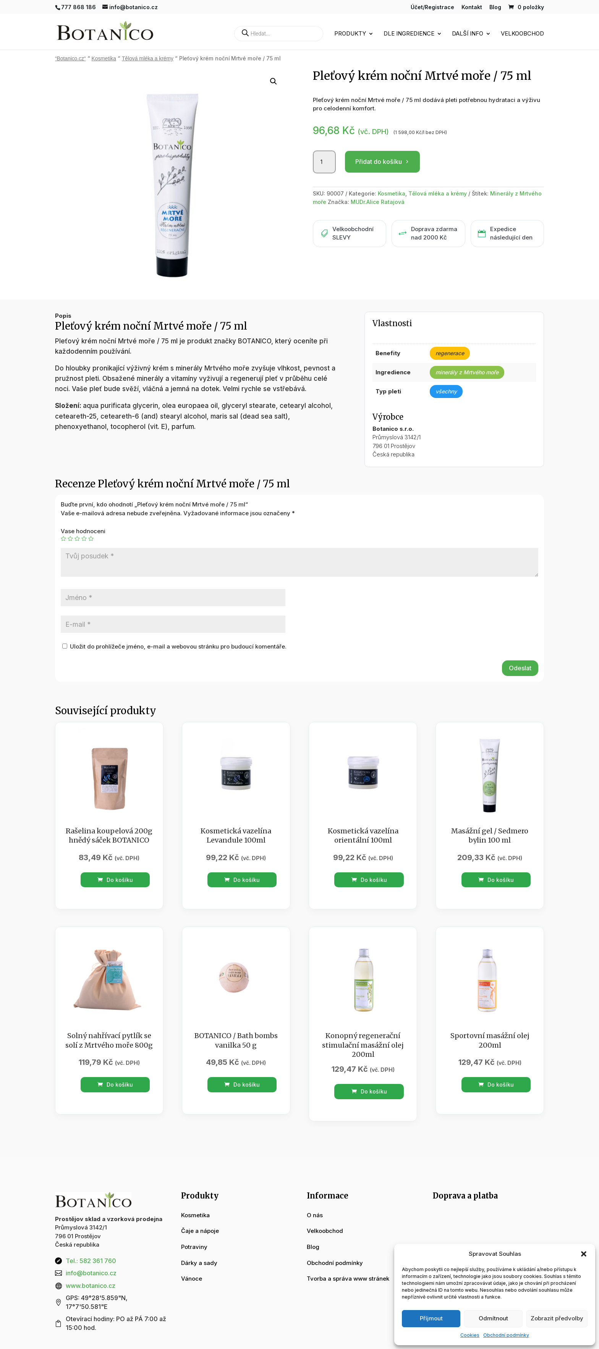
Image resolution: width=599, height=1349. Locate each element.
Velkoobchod (522, 34)
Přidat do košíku (378, 161)
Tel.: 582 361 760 (91, 1261)
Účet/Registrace (432, 7)
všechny (446, 391)
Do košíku (115, 880)
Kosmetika (104, 58)
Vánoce (191, 1278)
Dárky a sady (199, 1263)
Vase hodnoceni (83, 531)
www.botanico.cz (90, 1285)
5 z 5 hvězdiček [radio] (91, 538)
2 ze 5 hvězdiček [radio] (70, 538)
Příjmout (431, 1318)
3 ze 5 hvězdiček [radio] (77, 538)
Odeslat (520, 668)
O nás (315, 1215)
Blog (495, 7)
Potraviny (194, 1246)
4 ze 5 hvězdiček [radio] (84, 538)
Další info (467, 34)
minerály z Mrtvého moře (467, 372)
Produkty (350, 34)
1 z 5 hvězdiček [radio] (63, 538)
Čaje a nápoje (200, 1230)
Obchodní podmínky (506, 1335)
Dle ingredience (409, 34)
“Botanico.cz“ (70, 58)
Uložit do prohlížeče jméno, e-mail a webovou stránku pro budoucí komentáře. (178, 646)
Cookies (469, 1335)
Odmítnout (493, 1318)
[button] (584, 1254)
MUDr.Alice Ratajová (378, 202)
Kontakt (471, 7)
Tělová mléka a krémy (147, 58)
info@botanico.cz (91, 1273)
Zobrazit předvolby (557, 1318)
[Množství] (324, 161)
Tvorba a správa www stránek (348, 1278)
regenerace (449, 353)
